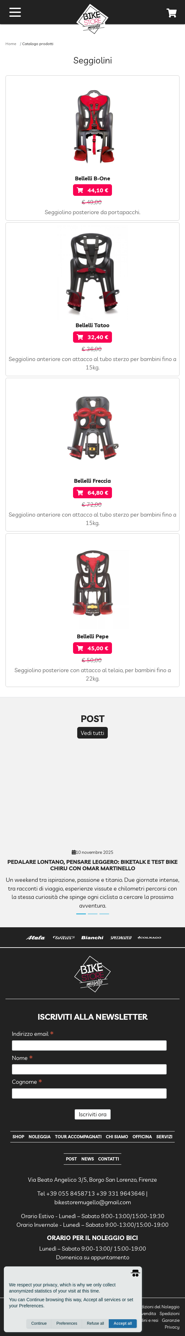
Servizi (164, 1136)
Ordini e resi (146, 1320)
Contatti (108, 1158)
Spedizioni (170, 1313)
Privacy (172, 1327)
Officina (142, 1136)
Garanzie (171, 1320)
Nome (22, 1058)
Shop (18, 1136)
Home (10, 43)
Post (71, 1158)
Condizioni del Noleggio (156, 1307)
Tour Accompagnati (78, 1136)
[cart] (172, 14)
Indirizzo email (33, 1034)
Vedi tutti (92, 732)
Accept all (123, 1323)
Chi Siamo (117, 1136)
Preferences (66, 1323)
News (87, 1158)
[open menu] (15, 12)
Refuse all (95, 1323)
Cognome (27, 1082)
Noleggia (40, 1136)
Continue (39, 1323)
